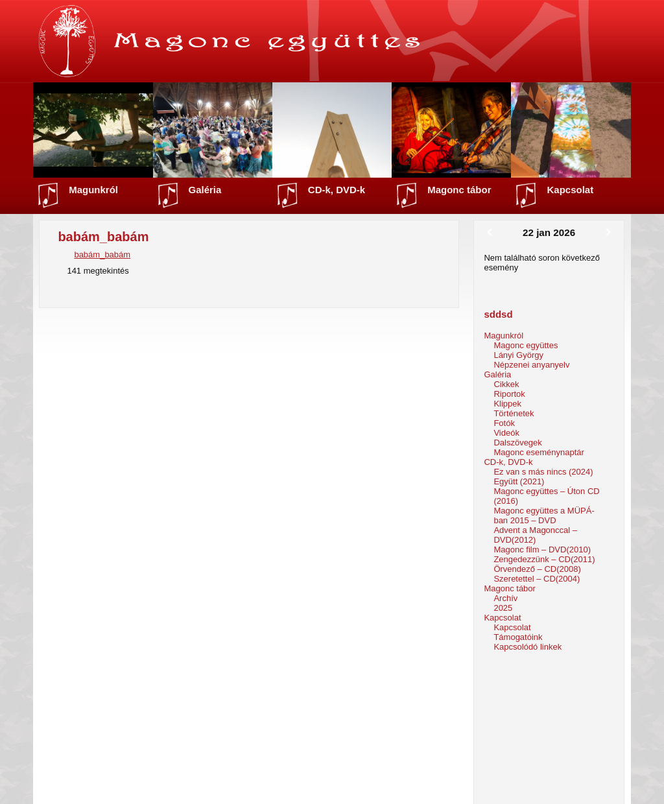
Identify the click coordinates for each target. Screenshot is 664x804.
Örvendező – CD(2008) (536, 569)
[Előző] (489, 232)
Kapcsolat (570, 189)
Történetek (513, 413)
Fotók (504, 423)
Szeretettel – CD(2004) (536, 579)
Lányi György (518, 355)
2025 (502, 608)
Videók (506, 433)
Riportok (509, 394)
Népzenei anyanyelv (531, 365)
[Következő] (609, 232)
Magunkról (93, 189)
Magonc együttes (525, 345)
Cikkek (506, 384)
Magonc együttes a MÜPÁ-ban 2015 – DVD (543, 515)
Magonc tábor (459, 189)
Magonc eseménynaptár (538, 452)
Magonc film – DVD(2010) (542, 549)
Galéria (205, 189)
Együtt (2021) (518, 481)
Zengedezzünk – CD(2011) (544, 559)
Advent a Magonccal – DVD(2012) (535, 535)
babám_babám (102, 254)
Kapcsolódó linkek (527, 647)
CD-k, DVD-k (336, 189)
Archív (505, 598)
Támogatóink (517, 637)
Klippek (507, 403)
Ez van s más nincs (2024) (543, 472)
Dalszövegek (517, 442)
